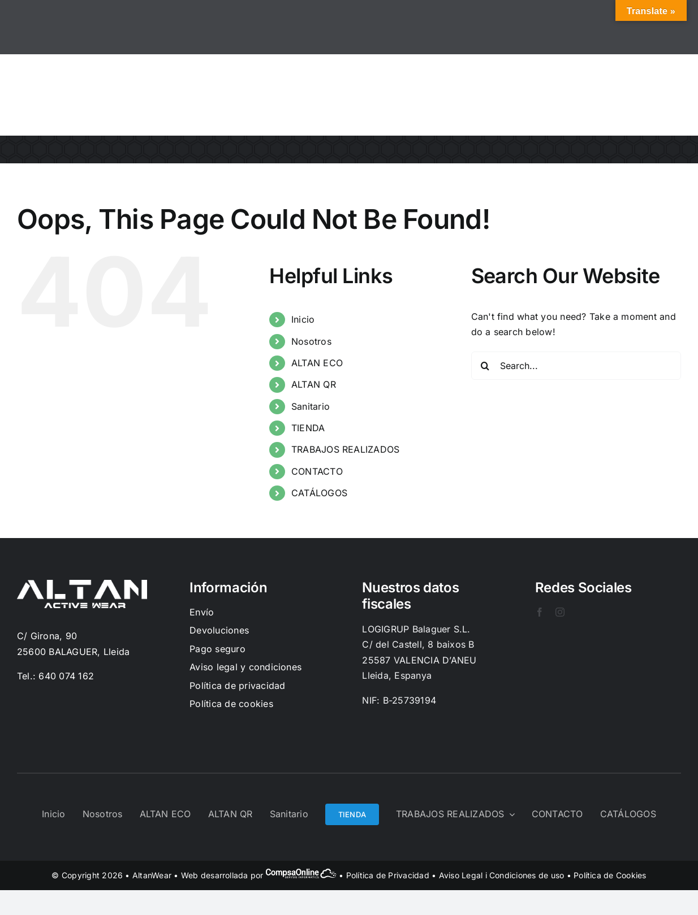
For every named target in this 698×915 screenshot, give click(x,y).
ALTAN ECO (317, 362)
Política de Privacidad (387, 875)
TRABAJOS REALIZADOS (345, 449)
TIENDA (308, 427)
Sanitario (310, 406)
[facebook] (539, 612)
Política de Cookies (610, 875)
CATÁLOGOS (319, 492)
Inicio (302, 319)
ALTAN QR (313, 384)
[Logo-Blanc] (82, 584)
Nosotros (311, 341)
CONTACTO (317, 471)
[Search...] (576, 366)
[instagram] (560, 612)
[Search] (485, 366)
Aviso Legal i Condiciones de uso (502, 875)
